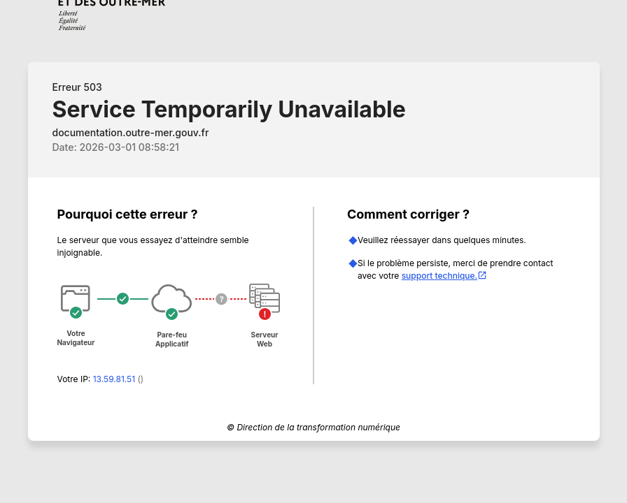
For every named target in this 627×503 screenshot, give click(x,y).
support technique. (445, 275)
